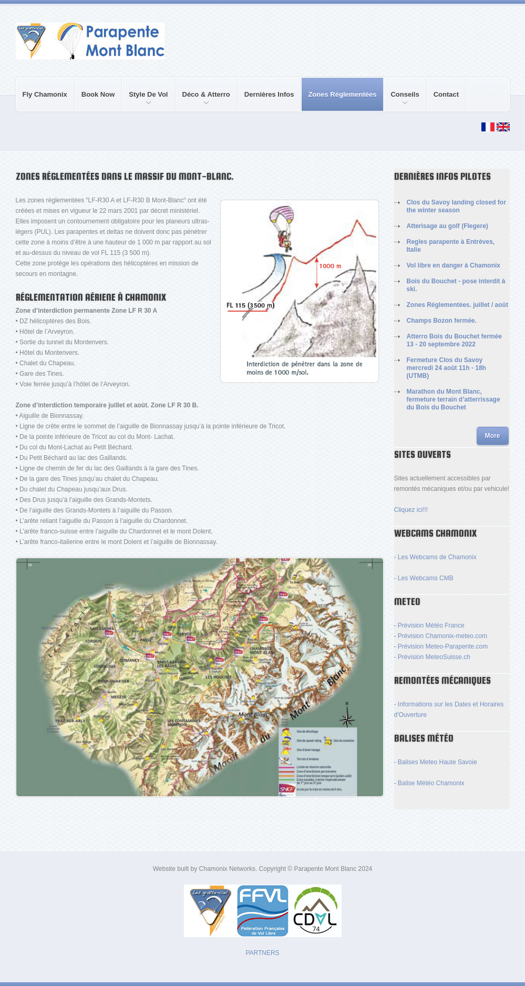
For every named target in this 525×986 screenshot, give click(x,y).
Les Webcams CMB (426, 578)
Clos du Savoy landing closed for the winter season (456, 206)
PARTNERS (262, 953)
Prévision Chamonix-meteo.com (442, 636)
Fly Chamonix (45, 94)
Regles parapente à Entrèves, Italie (451, 245)
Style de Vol (145, 100)
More (492, 435)
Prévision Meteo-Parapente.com (443, 646)
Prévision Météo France (431, 625)
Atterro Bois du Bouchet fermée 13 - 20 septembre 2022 (454, 340)
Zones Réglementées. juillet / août (457, 305)
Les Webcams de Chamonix (437, 557)
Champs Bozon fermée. (442, 320)
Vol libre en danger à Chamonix (453, 265)
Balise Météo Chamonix (431, 783)
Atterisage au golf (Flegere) (447, 226)
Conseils (401, 100)
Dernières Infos (269, 94)
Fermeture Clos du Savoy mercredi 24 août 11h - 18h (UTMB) (446, 367)
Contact (446, 94)
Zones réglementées (342, 94)
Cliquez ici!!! (411, 509)
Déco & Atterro (203, 100)
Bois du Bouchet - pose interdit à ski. (456, 285)
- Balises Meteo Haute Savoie (435, 762)
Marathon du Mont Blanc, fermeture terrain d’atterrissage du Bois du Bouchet (453, 399)
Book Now (98, 94)
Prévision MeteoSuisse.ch (434, 657)
